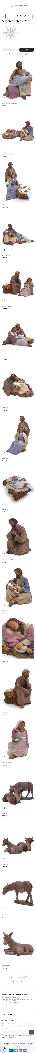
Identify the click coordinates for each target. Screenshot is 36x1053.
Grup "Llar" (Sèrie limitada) (10, 103)
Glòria (3, 204)
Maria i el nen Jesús (8, 762)
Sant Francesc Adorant (9, 560)
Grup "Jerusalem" (7, 357)
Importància (10, 49)
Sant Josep (5, 712)
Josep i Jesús (6, 610)
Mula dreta (5, 915)
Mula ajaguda (6, 965)
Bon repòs (5, 407)
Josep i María (6, 458)
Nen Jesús (5, 509)
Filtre (26, 49)
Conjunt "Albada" (7, 306)
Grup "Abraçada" (7, 255)
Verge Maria (5, 661)
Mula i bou (5, 813)
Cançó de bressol (7, 154)
